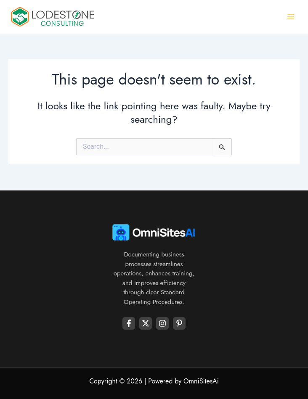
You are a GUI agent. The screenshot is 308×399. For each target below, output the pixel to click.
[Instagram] (162, 323)
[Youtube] (179, 323)
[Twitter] (145, 323)
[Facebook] (128, 323)
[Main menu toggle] (291, 17)
